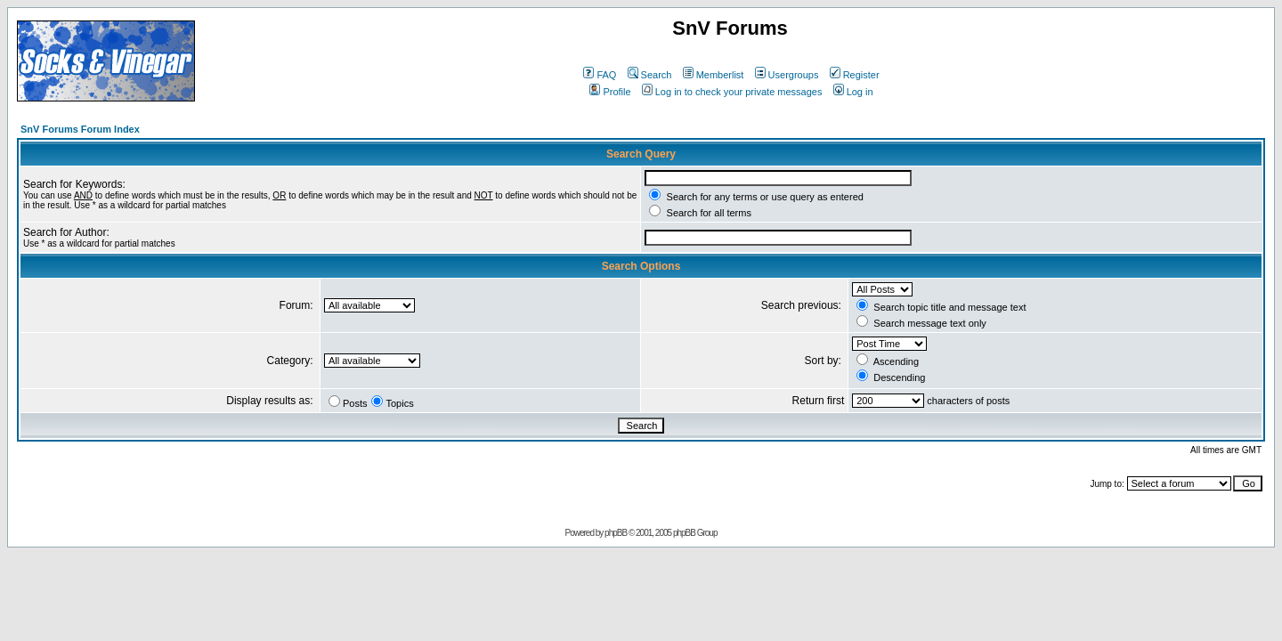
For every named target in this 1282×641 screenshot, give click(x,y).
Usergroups (787, 74)
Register (855, 74)
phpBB (615, 533)
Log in (853, 91)
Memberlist (713, 74)
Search (650, 74)
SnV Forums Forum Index (80, 129)
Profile (609, 91)
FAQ (599, 74)
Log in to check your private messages (732, 91)
